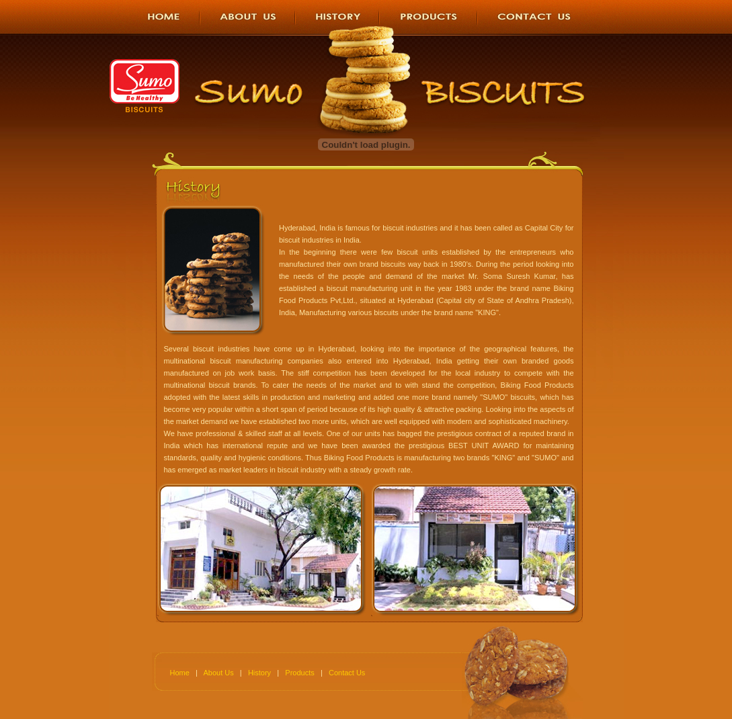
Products (299, 673)
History (259, 673)
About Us (218, 673)
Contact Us (347, 673)
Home (180, 673)
